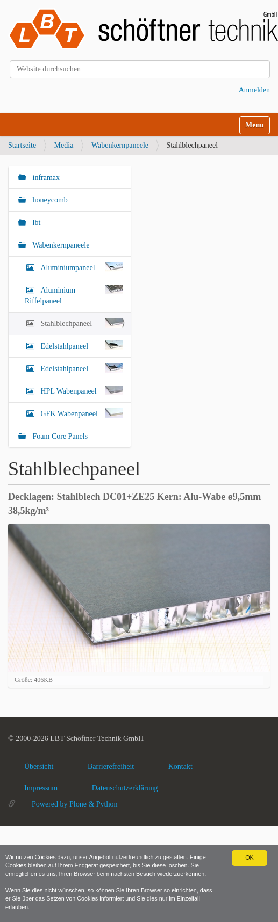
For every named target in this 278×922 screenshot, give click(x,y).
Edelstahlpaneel (81, 345)
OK (249, 857)
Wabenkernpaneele (119, 145)
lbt (35, 223)
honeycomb (49, 200)
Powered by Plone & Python (74, 804)
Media (64, 145)
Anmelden (254, 90)
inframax (45, 177)
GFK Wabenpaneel (81, 413)
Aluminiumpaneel (81, 267)
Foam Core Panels (59, 436)
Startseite (22, 145)
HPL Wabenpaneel (81, 390)
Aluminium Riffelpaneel (74, 295)
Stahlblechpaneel (81, 323)
